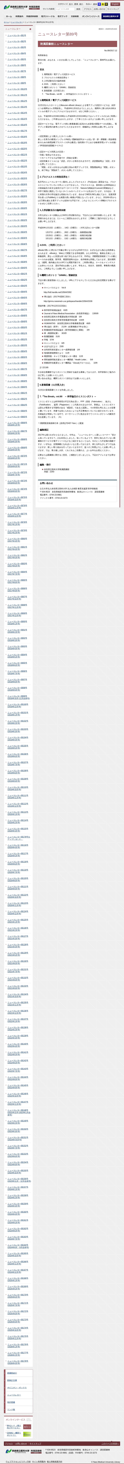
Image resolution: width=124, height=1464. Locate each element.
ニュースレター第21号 (17, 155)
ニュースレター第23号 (17, 166)
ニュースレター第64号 (17, 411)
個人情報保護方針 (54, 1462)
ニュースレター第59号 (17, 381)
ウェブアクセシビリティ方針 (18, 1462)
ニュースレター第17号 (17, 131)
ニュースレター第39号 (17, 262)
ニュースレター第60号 (17, 387)
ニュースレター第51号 (17, 333)
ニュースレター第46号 (17, 303)
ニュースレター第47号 (17, 310)
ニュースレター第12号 (17, 101)
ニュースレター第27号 (17, 190)
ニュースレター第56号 (17, 363)
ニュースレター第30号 (17, 208)
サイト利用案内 (39, 1462)
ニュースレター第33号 (17, 226)
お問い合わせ (21, 1444)
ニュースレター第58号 (17, 375)
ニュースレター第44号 (17, 292)
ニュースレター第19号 (17, 143)
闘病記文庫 (12, 1380)
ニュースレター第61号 (17, 393)
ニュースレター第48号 (17, 315)
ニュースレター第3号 (17, 47)
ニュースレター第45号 (17, 298)
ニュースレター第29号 (17, 202)
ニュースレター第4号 (17, 53)
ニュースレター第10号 (17, 89)
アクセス (9, 1444)
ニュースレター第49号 (17, 321)
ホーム (6, 22)
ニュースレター (17, 22)
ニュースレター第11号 (17, 95)
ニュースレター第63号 (17, 405)
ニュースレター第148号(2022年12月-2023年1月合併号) (19, 1112)
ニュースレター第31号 (17, 214)
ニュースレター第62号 (17, 399)
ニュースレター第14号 (17, 113)
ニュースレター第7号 (17, 71)
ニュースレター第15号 (17, 119)
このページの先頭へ (110, 1444)
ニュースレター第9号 (17, 83)
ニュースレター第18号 (17, 137)
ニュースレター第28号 (17, 196)
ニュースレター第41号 (17, 274)
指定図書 (11, 1402)
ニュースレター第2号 (17, 41)
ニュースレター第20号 (17, 149)
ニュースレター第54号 (17, 351)
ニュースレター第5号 (17, 59)
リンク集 (11, 1410)
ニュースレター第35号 (17, 238)
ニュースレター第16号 (17, 125)
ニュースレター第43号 (17, 286)
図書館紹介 (12, 1373)
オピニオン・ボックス (17, 1388)
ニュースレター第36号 (17, 244)
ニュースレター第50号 (17, 327)
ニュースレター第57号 (17, 369)
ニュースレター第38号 (17, 256)
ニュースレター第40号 (17, 268)
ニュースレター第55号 (17, 357)
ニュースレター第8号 (17, 77)
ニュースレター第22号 (17, 161)
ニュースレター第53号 (17, 345)
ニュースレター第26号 (17, 184)
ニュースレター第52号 (17, 339)
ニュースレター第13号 (17, 107)
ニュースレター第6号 (17, 65)
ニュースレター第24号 (17, 172)
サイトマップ (35, 1444)
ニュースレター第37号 (17, 250)
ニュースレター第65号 (17, 417)
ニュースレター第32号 (17, 220)
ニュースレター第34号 (17, 232)
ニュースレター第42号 (17, 280)
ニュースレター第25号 (17, 178)
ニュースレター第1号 (17, 35)
